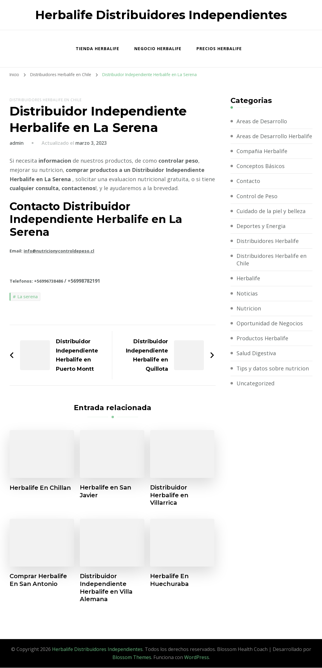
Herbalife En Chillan (41, 487)
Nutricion (248, 315)
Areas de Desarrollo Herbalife (261, 140)
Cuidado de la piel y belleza (271, 218)
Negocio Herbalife (157, 48)
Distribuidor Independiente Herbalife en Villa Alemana (107, 588)
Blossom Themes (131, 658)
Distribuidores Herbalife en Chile (46, 99)
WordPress (196, 658)
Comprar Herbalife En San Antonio (39, 580)
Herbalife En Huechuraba (170, 580)
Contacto (248, 188)
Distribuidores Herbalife (267, 248)
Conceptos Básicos (260, 173)
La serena (27, 296)
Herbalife (248, 286)
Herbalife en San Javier (106, 491)
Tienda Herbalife (97, 48)
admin (17, 143)
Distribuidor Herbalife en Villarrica (169, 495)
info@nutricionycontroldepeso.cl (59, 251)
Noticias (247, 300)
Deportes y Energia (261, 233)
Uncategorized (255, 390)
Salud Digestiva (256, 360)
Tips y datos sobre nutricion (273, 375)
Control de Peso (256, 203)
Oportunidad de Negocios (269, 330)
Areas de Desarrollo (261, 121)
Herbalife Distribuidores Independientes (161, 14)
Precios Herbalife (219, 48)
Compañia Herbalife (262, 158)
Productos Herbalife (262, 346)
